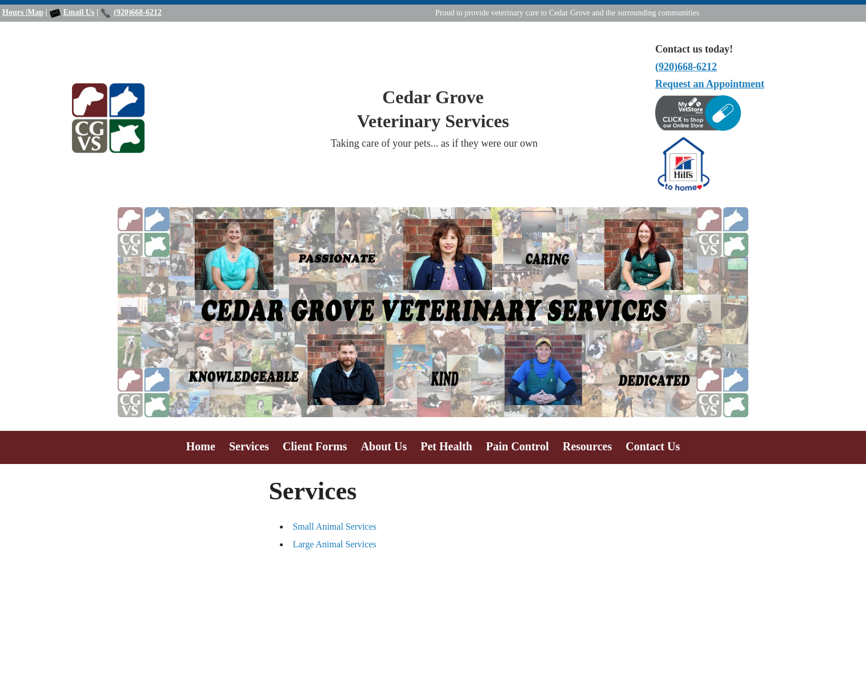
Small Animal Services (334, 526)
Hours (14, 12)
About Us (384, 446)
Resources (587, 446)
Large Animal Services (334, 544)
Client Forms (315, 446)
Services (249, 446)
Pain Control (517, 446)
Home (200, 446)
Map (35, 12)
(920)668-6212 (138, 12)
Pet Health (446, 446)
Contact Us (653, 446)
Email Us (79, 12)
